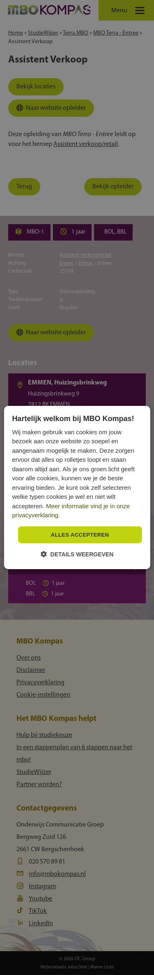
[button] (77, 554)
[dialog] (77, 488)
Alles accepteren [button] (80, 535)
